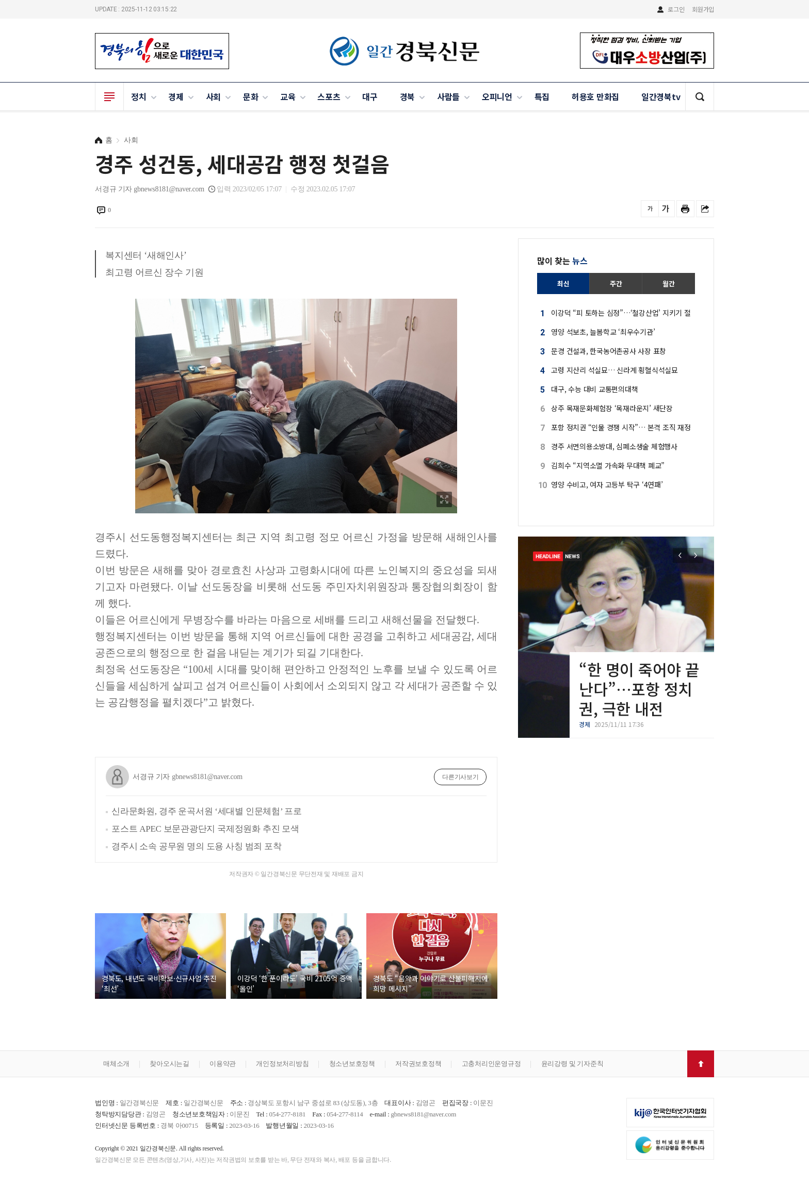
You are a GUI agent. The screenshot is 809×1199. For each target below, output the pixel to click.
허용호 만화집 (595, 96)
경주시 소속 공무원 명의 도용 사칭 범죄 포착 (196, 846)
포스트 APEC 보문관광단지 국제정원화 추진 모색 (205, 829)
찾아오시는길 (169, 1063)
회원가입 (703, 9)
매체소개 (116, 1063)
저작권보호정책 (418, 1063)
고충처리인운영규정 (491, 1063)
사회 (213, 96)
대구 (370, 96)
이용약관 (222, 1063)
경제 (176, 96)
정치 (139, 96)
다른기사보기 (460, 777)
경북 (407, 96)
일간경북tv (661, 96)
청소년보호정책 (352, 1063)
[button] (695, 555)
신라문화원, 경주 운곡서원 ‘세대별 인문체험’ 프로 (206, 811)
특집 (542, 96)
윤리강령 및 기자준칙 (572, 1063)
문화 (250, 96)
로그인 (676, 9)
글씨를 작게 (649, 209)
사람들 (448, 96)
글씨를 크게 (665, 209)
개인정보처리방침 (282, 1063)
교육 (288, 96)
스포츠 (328, 96)
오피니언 (497, 96)
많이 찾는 (562, 260)
